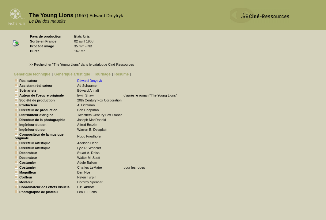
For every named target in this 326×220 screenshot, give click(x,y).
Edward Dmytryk (89, 80)
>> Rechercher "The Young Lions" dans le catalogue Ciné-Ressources (81, 64)
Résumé (121, 74)
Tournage (102, 74)
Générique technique (32, 74)
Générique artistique (72, 74)
